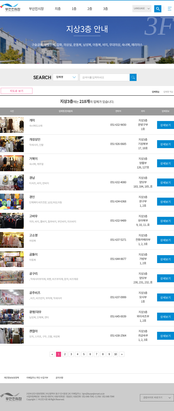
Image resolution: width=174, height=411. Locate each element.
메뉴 (170, 9)
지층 (58, 9)
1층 (74, 9)
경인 (32, 197)
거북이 (33, 159)
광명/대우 (35, 312)
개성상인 (34, 139)
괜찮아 (33, 331)
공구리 (33, 274)
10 (115, 354)
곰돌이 (33, 254)
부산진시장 (36, 9)
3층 (105, 9)
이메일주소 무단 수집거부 (37, 378)
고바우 (33, 216)
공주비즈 (34, 293)
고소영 (33, 235)
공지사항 (59, 378)
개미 (32, 120)
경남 (32, 178)
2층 (89, 9)
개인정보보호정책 (11, 378)
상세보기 (165, 125)
